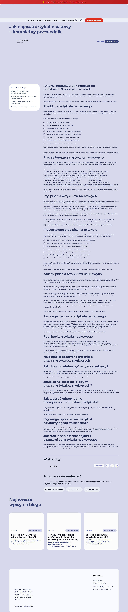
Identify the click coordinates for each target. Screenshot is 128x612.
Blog (56, 20)
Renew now (68, 2)
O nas (39, 20)
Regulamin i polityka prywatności (103, 586)
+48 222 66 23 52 (97, 580)
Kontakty (48, 20)
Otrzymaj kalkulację (93, 20)
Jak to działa (29, 20)
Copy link (99, 465)
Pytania (71, 20)
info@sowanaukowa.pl (100, 583)
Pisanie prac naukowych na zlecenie (24, 107)
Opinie (63, 20)
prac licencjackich (77, 210)
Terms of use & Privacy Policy (102, 589)
